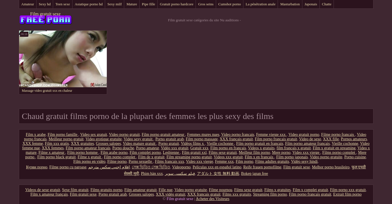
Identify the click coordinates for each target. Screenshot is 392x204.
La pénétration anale (260, 4)
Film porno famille (62, 134)
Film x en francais (259, 157)
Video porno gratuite (326, 157)
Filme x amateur (51, 152)
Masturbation (290, 4)
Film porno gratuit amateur (163, 134)
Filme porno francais (338, 134)
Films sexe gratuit (223, 152)
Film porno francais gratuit (276, 139)
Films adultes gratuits (272, 161)
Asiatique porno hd (89, 4)
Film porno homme (83, 152)
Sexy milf (114, 4)
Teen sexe (62, 4)
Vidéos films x (193, 143)
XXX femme (32, 143)
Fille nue (166, 190)
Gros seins (206, 4)
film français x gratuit (294, 148)
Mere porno (281, 152)
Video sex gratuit (93, 134)
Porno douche (123, 148)
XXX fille (331, 139)
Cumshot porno (229, 4)
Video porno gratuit (124, 134)
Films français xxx (169, 161)
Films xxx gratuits (237, 194)
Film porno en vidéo (89, 161)
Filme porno (117, 161)
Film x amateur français (49, 194)
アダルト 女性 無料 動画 (218, 173)
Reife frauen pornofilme (262, 167)
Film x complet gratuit (310, 190)
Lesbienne (171, 152)
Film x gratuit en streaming (334, 148)
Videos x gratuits (261, 148)
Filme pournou (220, 190)
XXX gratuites (82, 143)
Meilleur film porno (254, 152)
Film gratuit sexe (45, 14)
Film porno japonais (292, 157)
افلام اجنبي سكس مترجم (109, 167)
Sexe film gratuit (75, 190)
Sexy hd (45, 4)
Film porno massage (202, 139)
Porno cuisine (355, 157)
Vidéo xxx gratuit (174, 148)
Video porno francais (237, 134)
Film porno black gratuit (56, 157)
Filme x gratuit (90, 157)
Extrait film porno (347, 194)
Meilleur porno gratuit (66, 139)
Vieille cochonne (220, 143)
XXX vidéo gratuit (170, 194)
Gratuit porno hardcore (176, 4)
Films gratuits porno (106, 190)
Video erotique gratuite (103, 139)
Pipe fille (148, 4)
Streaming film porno (270, 194)
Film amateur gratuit (140, 190)
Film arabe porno (114, 152)
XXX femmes (53, 148)
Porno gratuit (168, 143)
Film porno (244, 161)
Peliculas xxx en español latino (216, 167)
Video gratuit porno (304, 134)
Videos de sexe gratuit (42, 190)
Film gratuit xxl (194, 152)
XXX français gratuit (236, 139)
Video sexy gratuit (138, 139)
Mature (131, 4)
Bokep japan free (254, 173)
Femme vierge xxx (271, 134)
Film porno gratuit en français (259, 143)
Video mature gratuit (139, 143)
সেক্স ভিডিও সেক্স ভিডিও (151, 167)
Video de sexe (310, 139)
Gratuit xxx (199, 148)
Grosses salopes (108, 143)
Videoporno (181, 167)
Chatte (327, 4)
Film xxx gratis (57, 143)
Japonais (311, 4)
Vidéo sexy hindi (304, 161)
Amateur (27, 4)
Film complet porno (145, 152)
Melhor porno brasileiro (331, 167)
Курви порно (36, 167)
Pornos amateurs (354, 139)
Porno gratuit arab (169, 139)
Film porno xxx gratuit (348, 190)
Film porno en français (228, 148)
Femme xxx (224, 161)
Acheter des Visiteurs (212, 199)
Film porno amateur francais (88, 148)
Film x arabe (36, 134)
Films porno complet (339, 152)
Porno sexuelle (141, 161)
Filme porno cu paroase (68, 167)
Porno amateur (147, 148)
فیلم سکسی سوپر (180, 173)
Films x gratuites (277, 190)
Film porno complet (120, 157)
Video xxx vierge (306, 152)
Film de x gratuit (151, 157)
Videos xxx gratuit (228, 157)
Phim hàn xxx (152, 173)
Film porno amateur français (307, 143)
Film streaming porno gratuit (189, 157)
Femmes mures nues (203, 134)
